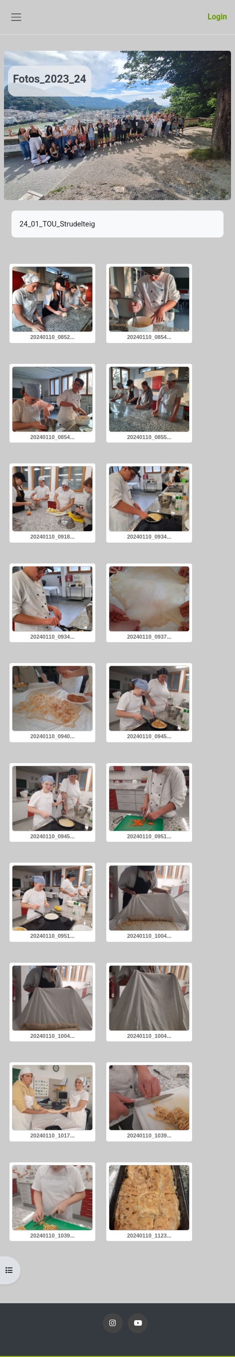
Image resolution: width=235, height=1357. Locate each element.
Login (217, 16)
